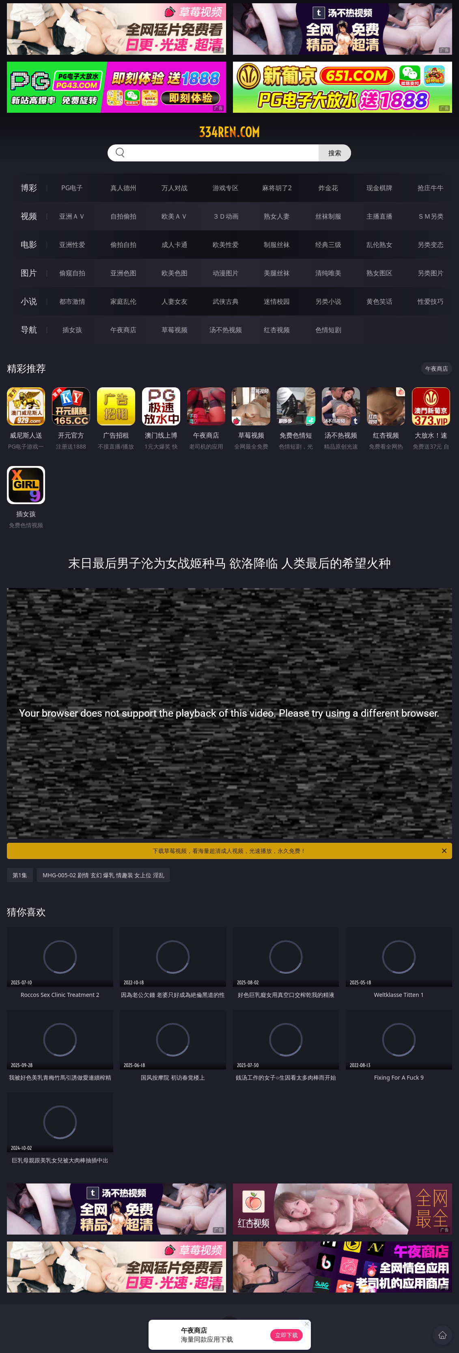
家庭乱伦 (123, 301)
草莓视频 (174, 329)
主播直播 (379, 216)
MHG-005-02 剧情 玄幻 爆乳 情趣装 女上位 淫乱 (103, 875)
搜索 (334, 152)
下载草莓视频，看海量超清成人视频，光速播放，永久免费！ (300, 851)
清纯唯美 (328, 272)
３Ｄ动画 (226, 216)
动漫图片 (226, 272)
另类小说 (328, 301)
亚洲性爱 (72, 244)
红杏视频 (277, 329)
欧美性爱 (226, 244)
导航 (29, 329)
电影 (29, 244)
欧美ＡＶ (174, 216)
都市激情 (72, 301)
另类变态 (431, 244)
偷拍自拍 (123, 244)
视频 (29, 215)
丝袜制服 (328, 216)
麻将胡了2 (277, 187)
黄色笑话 (379, 301)
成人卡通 (174, 244)
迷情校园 (277, 301)
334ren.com (229, 132)
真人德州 (123, 187)
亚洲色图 (123, 272)
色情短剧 (328, 329)
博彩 (29, 187)
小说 (29, 301)
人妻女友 (174, 301)
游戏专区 (226, 187)
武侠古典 (226, 301)
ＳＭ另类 (431, 216)
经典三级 (328, 244)
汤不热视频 (225, 329)
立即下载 (286, 1335)
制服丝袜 (277, 244)
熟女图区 (379, 272)
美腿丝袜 (277, 272)
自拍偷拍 (123, 216)
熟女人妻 (277, 216)
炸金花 (328, 187)
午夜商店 (123, 329)
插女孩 (72, 329)
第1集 (20, 875)
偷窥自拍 (72, 272)
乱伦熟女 (379, 244)
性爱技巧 (431, 301)
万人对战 (174, 187)
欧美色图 (174, 272)
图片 (29, 272)
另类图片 (431, 272)
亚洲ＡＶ (72, 216)
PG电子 (72, 187)
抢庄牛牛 (431, 187)
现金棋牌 (379, 187)
